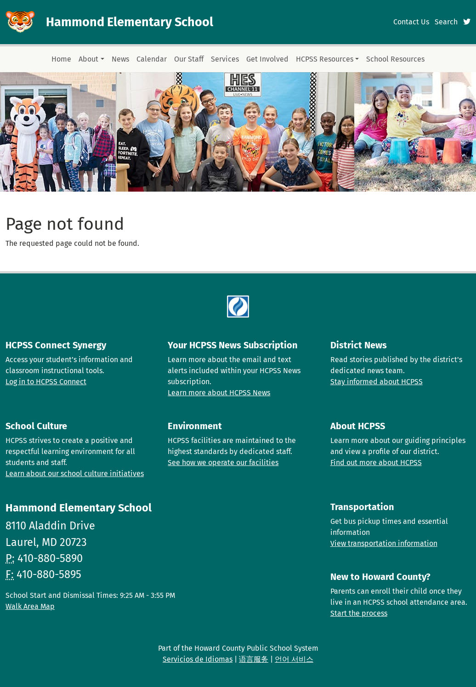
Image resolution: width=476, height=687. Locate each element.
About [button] (88, 59)
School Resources (395, 59)
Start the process (358, 613)
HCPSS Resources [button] (324, 59)
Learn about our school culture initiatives (75, 473)
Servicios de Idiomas (197, 659)
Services (225, 59)
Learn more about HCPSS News (219, 392)
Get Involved (267, 59)
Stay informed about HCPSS (376, 381)
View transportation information (383, 543)
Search (446, 21)
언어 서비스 (294, 659)
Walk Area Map (30, 606)
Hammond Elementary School (129, 22)
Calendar (151, 59)
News (120, 59)
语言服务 (253, 659)
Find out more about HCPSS (376, 462)
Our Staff (189, 59)
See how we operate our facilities (223, 462)
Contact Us (411, 21)
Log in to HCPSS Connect (46, 381)
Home (61, 59)
